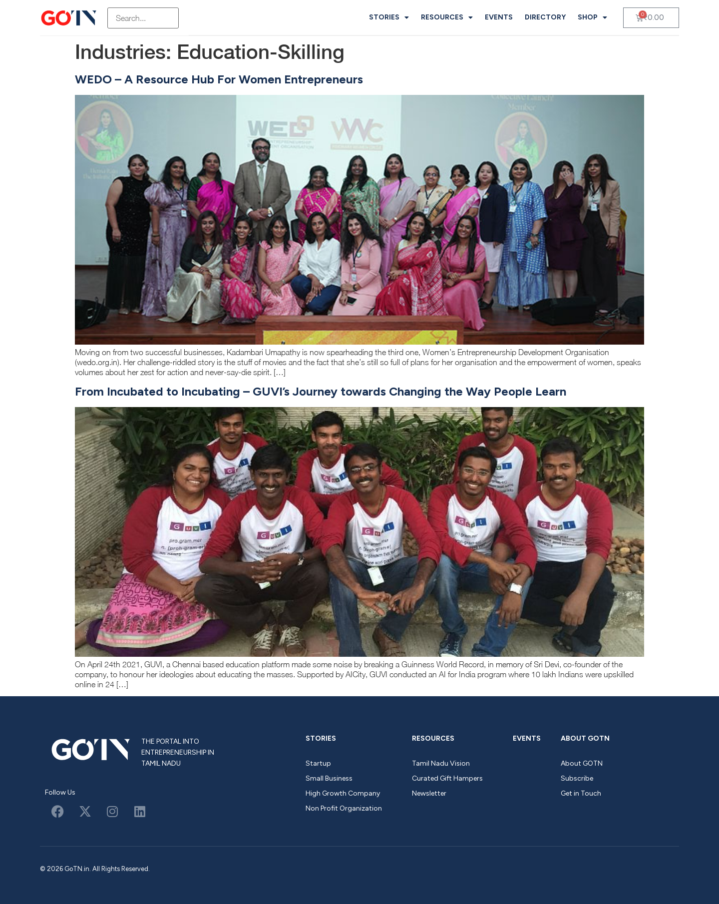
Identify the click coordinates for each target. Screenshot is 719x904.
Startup (318, 763)
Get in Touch (581, 793)
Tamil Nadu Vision (441, 763)
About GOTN (585, 738)
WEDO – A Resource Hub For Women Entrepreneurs (219, 79)
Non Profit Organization (344, 808)
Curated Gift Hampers (447, 778)
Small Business (329, 778)
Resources (447, 17)
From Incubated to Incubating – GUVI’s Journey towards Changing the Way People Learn (320, 391)
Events (499, 17)
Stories (389, 17)
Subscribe (577, 778)
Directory (545, 17)
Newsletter (429, 793)
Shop (592, 17)
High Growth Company (343, 793)
